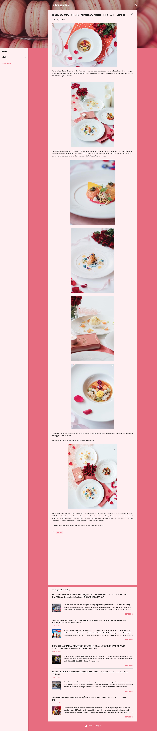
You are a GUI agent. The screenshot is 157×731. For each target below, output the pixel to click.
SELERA (59, 532)
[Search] (136, 5)
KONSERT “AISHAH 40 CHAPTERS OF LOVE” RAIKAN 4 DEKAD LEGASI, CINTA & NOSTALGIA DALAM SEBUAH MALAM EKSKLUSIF (88, 647)
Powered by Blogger (93, 726)
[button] (132, 14)
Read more (129, 614)
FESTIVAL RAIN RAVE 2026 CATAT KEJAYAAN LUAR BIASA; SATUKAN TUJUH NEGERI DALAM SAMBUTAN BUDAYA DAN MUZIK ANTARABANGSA (89, 595)
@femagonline (61, 4)
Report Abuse (6, 63)
